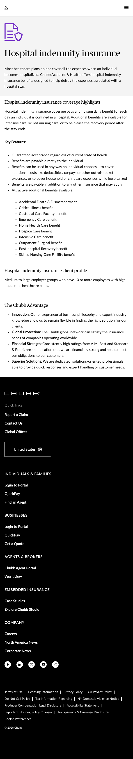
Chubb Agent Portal (20, 568)
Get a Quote (14, 544)
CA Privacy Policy (100, 692)
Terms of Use (14, 692)
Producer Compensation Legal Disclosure (33, 705)
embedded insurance (27, 590)
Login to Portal (16, 485)
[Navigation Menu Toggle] (126, 7)
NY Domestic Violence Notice (98, 698)
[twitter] (31, 664)
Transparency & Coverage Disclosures (84, 712)
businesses (16, 515)
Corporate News (18, 651)
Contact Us (14, 423)
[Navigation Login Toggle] (6, 8)
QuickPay (12, 494)
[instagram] (55, 664)
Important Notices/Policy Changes (28, 712)
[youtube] (43, 664)
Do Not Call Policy (17, 698)
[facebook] (8, 664)
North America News (21, 642)
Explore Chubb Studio (22, 609)
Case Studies (15, 601)
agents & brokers (24, 557)
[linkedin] (19, 664)
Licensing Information (43, 692)
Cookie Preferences (18, 719)
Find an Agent (15, 502)
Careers (11, 634)
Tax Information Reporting (53, 698)
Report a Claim (16, 415)
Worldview (13, 577)
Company (14, 623)
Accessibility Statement (83, 705)
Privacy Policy (73, 692)
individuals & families (28, 474)
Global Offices (16, 432)
